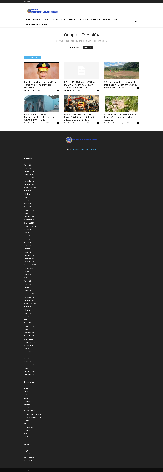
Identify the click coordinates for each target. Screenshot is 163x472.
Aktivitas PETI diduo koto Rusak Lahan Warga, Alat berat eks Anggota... (120, 117)
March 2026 (28, 168)
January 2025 (28, 213)
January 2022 (28, 329)
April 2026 (27, 165)
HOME (28, 19)
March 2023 (28, 284)
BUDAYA (72, 19)
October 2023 (29, 262)
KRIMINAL (37, 19)
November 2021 (29, 336)
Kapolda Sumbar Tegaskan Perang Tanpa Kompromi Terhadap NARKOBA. (41, 85)
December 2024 (29, 216)
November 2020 (29, 374)
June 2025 (27, 197)
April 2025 (27, 204)
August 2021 (28, 345)
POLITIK (46, 19)
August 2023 (28, 268)
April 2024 (27, 242)
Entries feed (28, 454)
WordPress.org (29, 460)
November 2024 (29, 220)
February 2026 (29, 171)
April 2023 (27, 281)
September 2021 (30, 342)
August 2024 (28, 229)
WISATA (27, 437)
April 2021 (27, 358)
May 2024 (27, 239)
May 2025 (27, 200)
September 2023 (30, 265)
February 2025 (29, 210)
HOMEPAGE (87, 47)
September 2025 (30, 187)
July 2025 (27, 194)
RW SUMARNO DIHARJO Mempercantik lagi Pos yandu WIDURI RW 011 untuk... (39, 117)
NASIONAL (107, 19)
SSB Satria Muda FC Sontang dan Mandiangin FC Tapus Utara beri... (120, 83)
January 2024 (28, 252)
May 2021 (27, 355)
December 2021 (29, 333)
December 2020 (29, 371)
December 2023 (29, 255)
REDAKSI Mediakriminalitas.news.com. (127, 470)
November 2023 (29, 258)
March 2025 (28, 207)
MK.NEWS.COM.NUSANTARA (36, 24)
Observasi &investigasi (32, 424)
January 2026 (28, 175)
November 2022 (29, 297)
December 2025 (29, 178)
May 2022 (27, 316)
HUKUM (55, 19)
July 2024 (27, 233)
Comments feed (29, 457)
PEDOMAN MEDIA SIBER (107, 470)
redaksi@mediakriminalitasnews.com (85, 149)
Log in (26, 451)
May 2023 (27, 278)
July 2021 (27, 349)
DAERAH (27, 398)
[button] (136, 21)
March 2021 (28, 362)
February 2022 (29, 326)
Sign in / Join (27, 1)
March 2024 (28, 245)
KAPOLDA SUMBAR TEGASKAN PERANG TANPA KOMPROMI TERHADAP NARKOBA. (80, 85)
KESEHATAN (95, 19)
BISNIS (116, 19)
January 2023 (28, 291)
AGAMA (27, 388)
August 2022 (28, 307)
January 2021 (28, 368)
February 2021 (29, 365)
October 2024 (29, 223)
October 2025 (29, 184)
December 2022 (29, 294)
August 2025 (28, 191)
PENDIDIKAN (83, 19)
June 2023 (27, 275)
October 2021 (29, 339)
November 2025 (29, 181)
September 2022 (30, 304)
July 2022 (27, 310)
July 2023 (27, 271)
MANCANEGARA (30, 411)
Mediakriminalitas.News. (32, 90)
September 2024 (30, 226)
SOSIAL (63, 19)
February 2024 (29, 249)
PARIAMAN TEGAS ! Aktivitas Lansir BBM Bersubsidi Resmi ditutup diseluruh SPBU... (79, 117)
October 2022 (29, 300)
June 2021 (27, 352)
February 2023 (29, 287)
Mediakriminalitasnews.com (33, 414)
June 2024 (27, 236)
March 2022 (28, 323)
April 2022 (27, 320)
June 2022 (27, 313)
